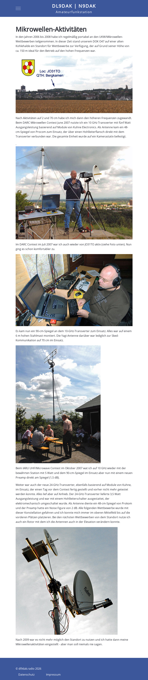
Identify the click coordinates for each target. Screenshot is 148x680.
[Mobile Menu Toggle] (18, 8)
